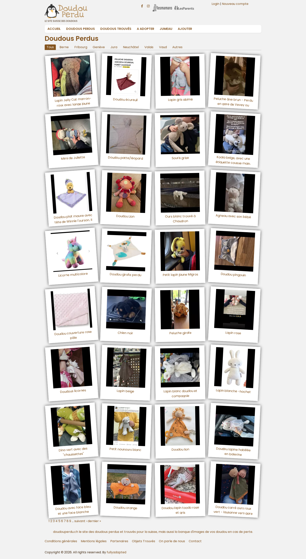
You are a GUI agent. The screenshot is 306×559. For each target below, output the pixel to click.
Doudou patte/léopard (125, 158)
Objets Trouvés (143, 541)
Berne (64, 47)
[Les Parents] (184, 5)
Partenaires (119, 541)
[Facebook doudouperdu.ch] (142, 6)
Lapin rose (233, 332)
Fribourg (80, 47)
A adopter (145, 29)
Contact (195, 541)
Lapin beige (125, 391)
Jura (113, 47)
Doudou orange (125, 507)
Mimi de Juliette (73, 158)
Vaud (163, 47)
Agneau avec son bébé (233, 216)
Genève (99, 47)
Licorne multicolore (73, 274)
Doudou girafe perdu (125, 274)
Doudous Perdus (80, 29)
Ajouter (185, 29)
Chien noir (125, 332)
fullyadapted (116, 552)
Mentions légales (94, 541)
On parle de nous (172, 541)
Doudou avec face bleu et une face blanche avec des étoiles (73, 512)
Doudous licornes (73, 391)
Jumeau (166, 29)
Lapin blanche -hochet (233, 391)
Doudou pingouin (233, 274)
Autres (177, 47)
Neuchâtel (131, 47)
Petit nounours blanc (125, 449)
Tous (50, 47)
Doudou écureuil (125, 99)
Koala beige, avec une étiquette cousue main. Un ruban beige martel (233, 163)
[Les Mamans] (162, 5)
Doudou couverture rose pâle (73, 334)
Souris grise (180, 158)
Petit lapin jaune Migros (180, 274)
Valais (148, 47)
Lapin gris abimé (180, 99)
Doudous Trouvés (115, 29)
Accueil (54, 29)
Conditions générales (61, 541)
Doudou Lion (125, 216)
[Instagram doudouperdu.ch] (148, 6)
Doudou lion (180, 449)
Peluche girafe (180, 332)
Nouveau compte (235, 4)
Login (215, 4)
